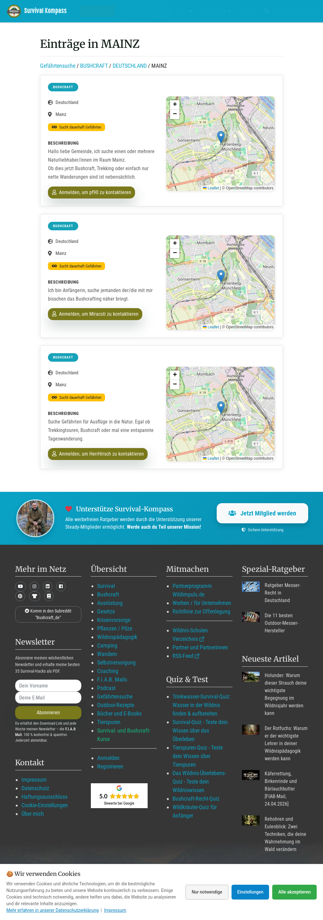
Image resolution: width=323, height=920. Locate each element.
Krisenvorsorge (113, 620)
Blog (184, 11)
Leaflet (211, 188)
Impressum (34, 779)
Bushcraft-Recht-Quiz (196, 798)
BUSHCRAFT (94, 65)
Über (246, 11)
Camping (107, 645)
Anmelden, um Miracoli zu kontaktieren (95, 314)
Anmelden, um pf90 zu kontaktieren (91, 192)
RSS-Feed (183, 656)
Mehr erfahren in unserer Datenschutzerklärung (52, 910)
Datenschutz (35, 788)
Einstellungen (249, 891)
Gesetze (106, 611)
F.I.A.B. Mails (112, 679)
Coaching (107, 671)
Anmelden (108, 758)
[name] (48, 686)
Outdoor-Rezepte (115, 705)
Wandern (107, 654)
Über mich (32, 813)
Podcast (106, 688)
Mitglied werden (143, 11)
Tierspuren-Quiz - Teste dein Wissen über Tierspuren (198, 756)
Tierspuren (108, 722)
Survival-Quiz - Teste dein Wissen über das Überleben (200, 730)
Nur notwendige (204, 891)
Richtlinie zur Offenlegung (201, 611)
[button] (221, 137)
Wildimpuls (97, 11)
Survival (106, 586)
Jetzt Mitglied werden (262, 513)
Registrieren (110, 766)
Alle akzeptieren (294, 891)
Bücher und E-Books (119, 713)
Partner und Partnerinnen (200, 647)
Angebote (216, 11)
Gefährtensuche (57, 65)
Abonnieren (48, 713)
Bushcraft (108, 594)
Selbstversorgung (116, 662)
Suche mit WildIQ (288, 11)
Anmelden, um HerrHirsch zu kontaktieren (98, 454)
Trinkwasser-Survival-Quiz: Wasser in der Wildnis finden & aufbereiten (202, 705)
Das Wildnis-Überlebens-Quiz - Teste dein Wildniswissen (199, 781)
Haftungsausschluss (44, 796)
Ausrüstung (110, 603)
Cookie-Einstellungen (44, 805)
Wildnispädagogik (117, 637)
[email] (48, 698)
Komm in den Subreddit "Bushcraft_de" (48, 614)
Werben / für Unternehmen (202, 603)
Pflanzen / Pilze (114, 628)
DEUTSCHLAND (130, 65)
